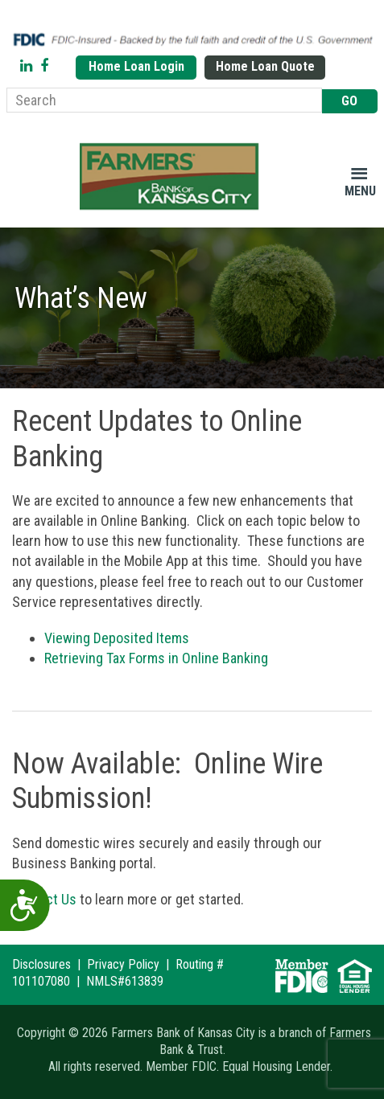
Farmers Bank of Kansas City (172, 176)
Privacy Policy (123, 964)
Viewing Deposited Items (116, 637)
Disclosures (41, 964)
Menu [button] (360, 191)
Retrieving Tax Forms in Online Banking (156, 658)
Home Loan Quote (265, 66)
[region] (192, 308)
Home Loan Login (136, 66)
